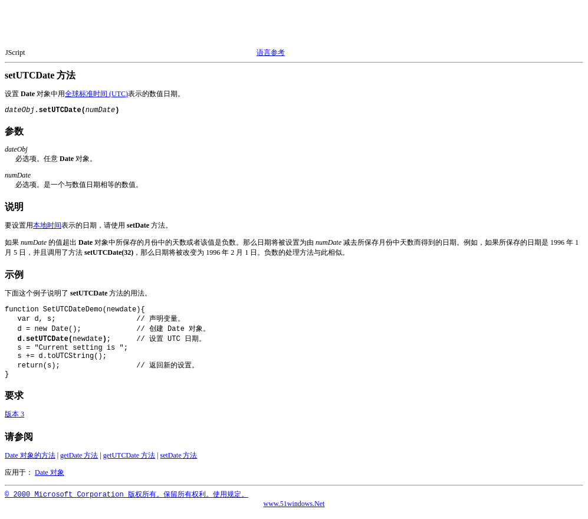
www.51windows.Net (294, 509)
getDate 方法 (79, 461)
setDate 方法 (179, 461)
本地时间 (47, 225)
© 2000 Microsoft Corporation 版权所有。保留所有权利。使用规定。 (126, 501)
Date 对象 (49, 478)
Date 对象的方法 (30, 461)
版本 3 (14, 420)
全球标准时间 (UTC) (96, 94)
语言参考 (271, 52)
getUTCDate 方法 (129, 461)
